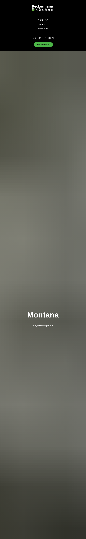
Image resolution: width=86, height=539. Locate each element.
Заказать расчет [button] (43, 44)
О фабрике (43, 20)
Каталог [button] (43, 24)
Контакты (43, 29)
